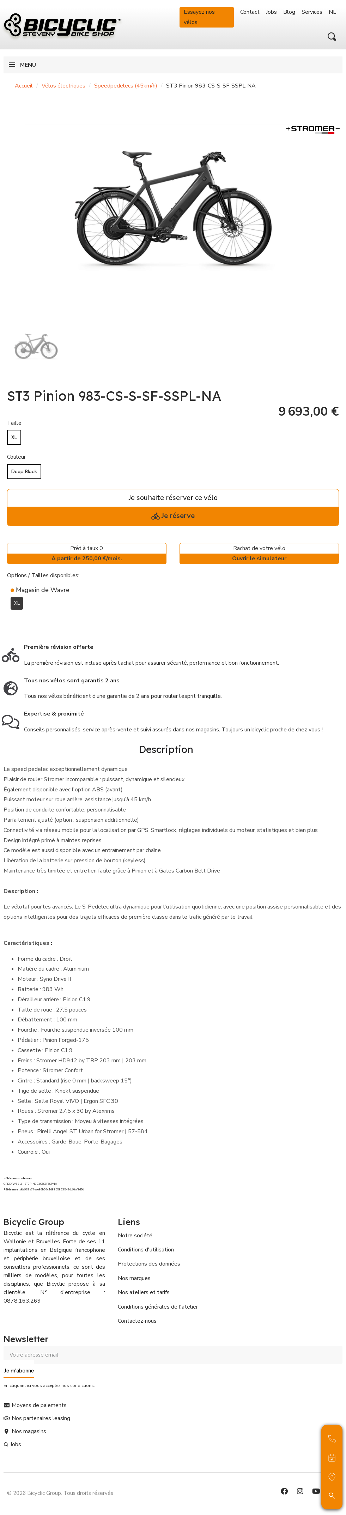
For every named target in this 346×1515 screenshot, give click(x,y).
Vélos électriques (63, 86)
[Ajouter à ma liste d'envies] (11, 620)
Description (166, 749)
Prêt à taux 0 (86, 554)
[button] (332, 36)
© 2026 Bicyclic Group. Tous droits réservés (60, 1491)
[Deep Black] (24, 471)
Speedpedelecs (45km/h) (125, 86)
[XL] (14, 437)
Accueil (24, 86)
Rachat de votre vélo (259, 554)
